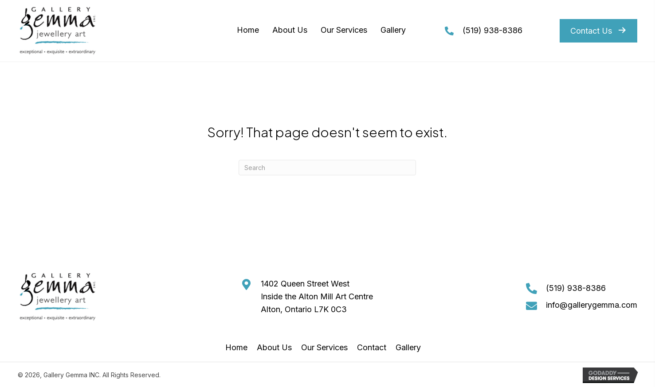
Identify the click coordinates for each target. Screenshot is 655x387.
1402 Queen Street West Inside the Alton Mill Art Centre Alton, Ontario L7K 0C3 (317, 296)
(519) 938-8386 (492, 30)
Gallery (408, 347)
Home (236, 347)
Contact (371, 347)
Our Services (324, 347)
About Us (274, 347)
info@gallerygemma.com (591, 305)
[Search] (327, 167)
